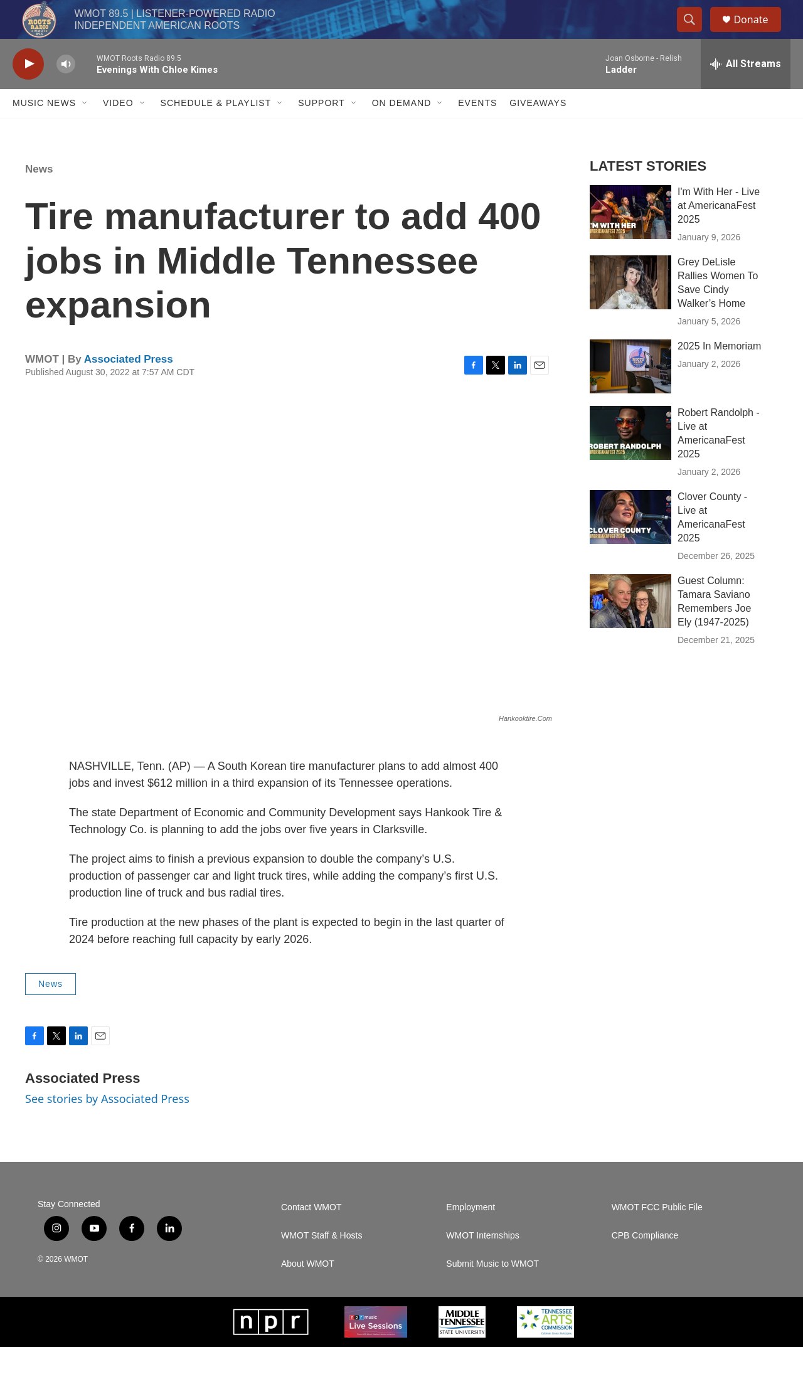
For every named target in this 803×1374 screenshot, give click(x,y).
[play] (28, 91)
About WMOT (307, 1291)
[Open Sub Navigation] (85, 130)
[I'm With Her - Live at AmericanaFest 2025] (630, 239)
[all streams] (745, 91)
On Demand (402, 130)
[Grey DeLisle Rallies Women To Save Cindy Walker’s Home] (630, 309)
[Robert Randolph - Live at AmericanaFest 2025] (630, 460)
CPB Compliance (645, 1262)
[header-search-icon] (695, 33)
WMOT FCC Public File (657, 1234)
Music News (44, 130)
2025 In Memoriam (719, 373)
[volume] (66, 91)
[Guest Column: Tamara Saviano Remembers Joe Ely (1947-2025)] (630, 628)
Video (118, 130)
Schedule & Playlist (216, 130)
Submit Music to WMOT (492, 1291)
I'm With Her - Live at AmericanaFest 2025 (719, 232)
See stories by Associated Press (107, 1125)
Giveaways (537, 130)
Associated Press (128, 386)
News (39, 196)
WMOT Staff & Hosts (321, 1262)
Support (321, 130)
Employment (470, 1234)
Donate (758, 33)
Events (477, 130)
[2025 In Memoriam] (630, 393)
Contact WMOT (311, 1234)
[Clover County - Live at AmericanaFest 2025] (630, 544)
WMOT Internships (482, 1262)
